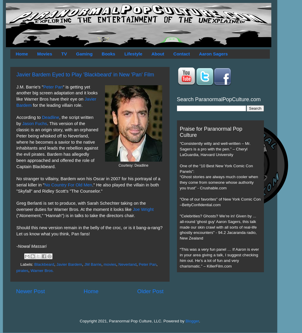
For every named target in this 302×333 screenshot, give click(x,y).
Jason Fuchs (34, 123)
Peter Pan (53, 87)
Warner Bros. (42, 270)
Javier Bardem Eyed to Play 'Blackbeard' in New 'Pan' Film (85, 75)
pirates (23, 270)
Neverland (127, 264)
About (158, 53)
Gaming (84, 53)
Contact (181, 53)
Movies (44, 53)
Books (108, 53)
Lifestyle (133, 53)
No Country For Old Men (68, 185)
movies (110, 264)
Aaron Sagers (213, 53)
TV (64, 53)
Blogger (192, 321)
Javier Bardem (69, 264)
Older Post (150, 291)
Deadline (50, 117)
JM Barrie (92, 264)
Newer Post (30, 291)
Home (22, 53)
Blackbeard (44, 264)
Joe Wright (143, 209)
